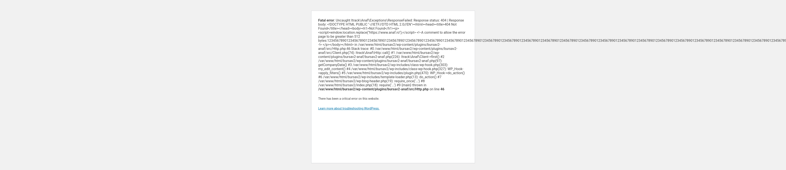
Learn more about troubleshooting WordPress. (349, 108)
